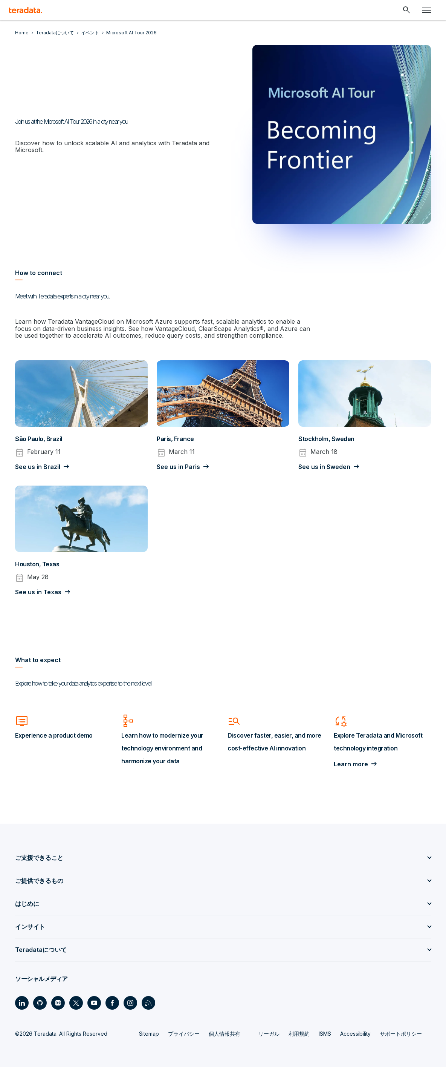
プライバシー (184, 1033)
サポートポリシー (401, 1033)
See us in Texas (38, 592)
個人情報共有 (224, 1033)
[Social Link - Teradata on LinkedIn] (22, 1002)
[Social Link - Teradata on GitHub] (40, 1002)
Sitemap (149, 1033)
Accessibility (355, 1033)
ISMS (325, 1033)
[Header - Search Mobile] (406, 10)
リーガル (269, 1033)
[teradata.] (25, 10)
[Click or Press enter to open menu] (427, 10)
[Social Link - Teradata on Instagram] (130, 1002)
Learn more (351, 764)
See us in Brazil (37, 466)
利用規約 (299, 1033)
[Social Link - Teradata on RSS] (148, 1002)
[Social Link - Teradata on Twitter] (76, 1002)
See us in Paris (178, 466)
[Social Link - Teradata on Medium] (58, 1002)
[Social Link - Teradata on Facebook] (112, 1002)
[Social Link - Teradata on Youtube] (94, 1002)
